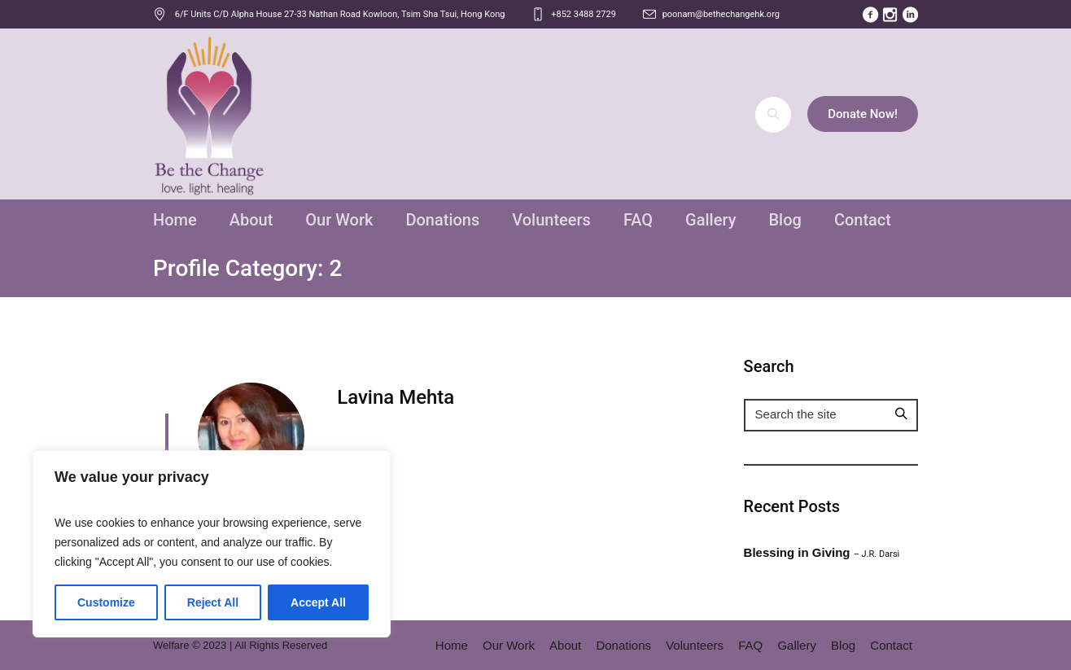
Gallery (796, 645)
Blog (843, 645)
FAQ (750, 645)
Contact (891, 645)
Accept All (318, 602)
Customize (106, 602)
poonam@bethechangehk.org (721, 14)
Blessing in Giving (822, 552)
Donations (623, 645)
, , (340, 14)
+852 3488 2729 (583, 14)
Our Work (509, 645)
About (565, 645)
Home (451, 645)
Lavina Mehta (395, 397)
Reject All (212, 602)
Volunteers (694, 645)
